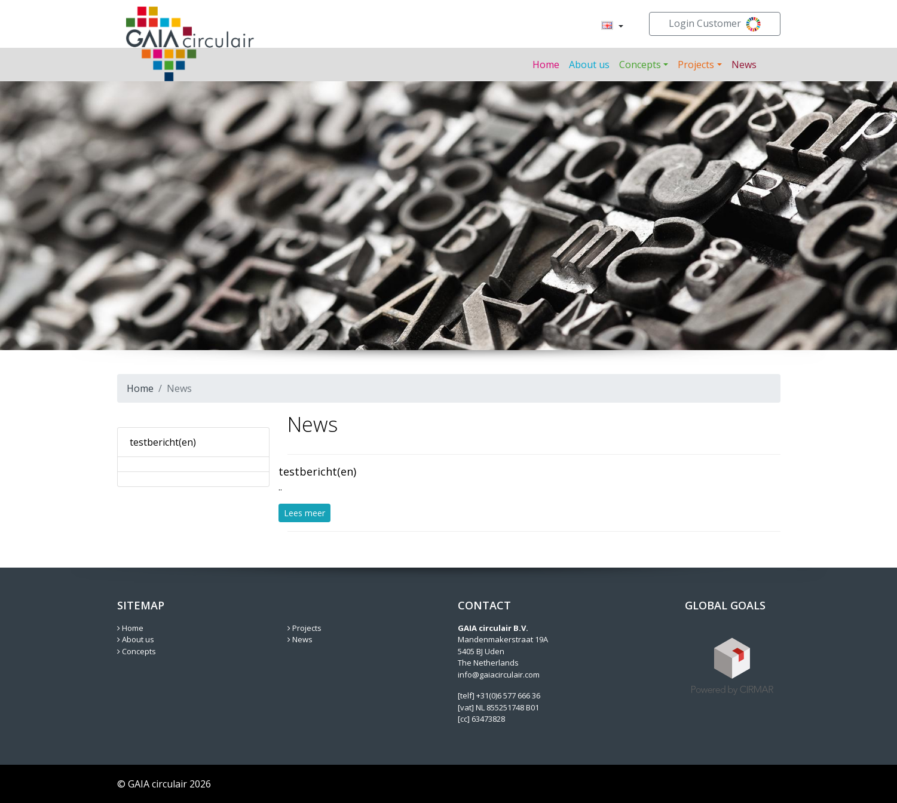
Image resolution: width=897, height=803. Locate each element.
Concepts (136, 651)
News (744, 64)
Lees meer (304, 513)
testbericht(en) (163, 442)
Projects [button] (696, 64)
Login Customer (715, 24)
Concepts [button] (640, 64)
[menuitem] (607, 26)
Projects (304, 628)
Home (545, 64)
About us (589, 64)
